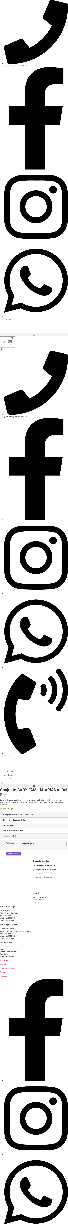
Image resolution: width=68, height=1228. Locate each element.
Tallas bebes (10, 843)
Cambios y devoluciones (8, 952)
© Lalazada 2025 (6, 960)
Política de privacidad (7, 957)
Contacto (3, 972)
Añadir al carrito (13, 854)
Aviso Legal (4, 954)
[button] (34, 334)
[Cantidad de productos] (3, 854)
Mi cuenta (3, 976)
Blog (1, 949)
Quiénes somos (5, 947)
